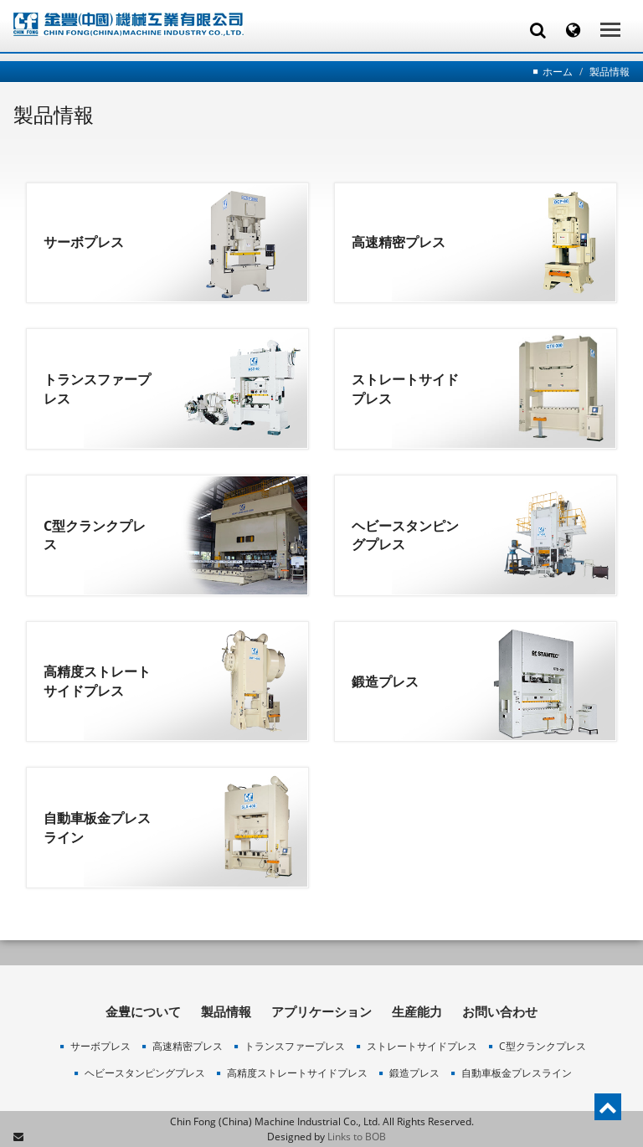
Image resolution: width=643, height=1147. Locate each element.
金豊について (143, 1011)
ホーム (558, 71)
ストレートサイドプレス (405, 389)
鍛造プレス (385, 681)
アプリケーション (321, 1011)
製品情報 (609, 71)
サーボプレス (84, 242)
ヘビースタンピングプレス (405, 535)
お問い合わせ (500, 1011)
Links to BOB (356, 1136)
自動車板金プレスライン (97, 827)
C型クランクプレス (95, 535)
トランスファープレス (97, 389)
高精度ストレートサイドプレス (97, 681)
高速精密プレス (398, 242)
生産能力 (417, 1011)
